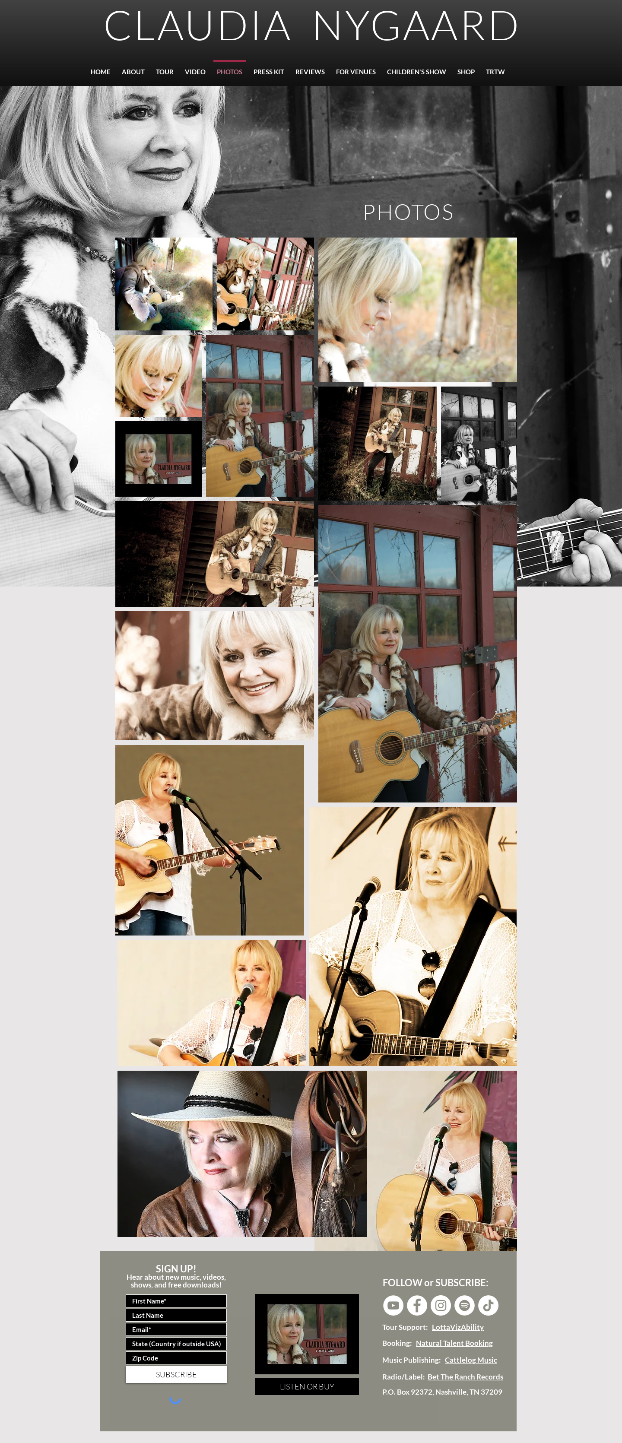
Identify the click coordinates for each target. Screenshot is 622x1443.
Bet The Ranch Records (465, 1376)
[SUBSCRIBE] (176, 1374)
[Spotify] (464, 1305)
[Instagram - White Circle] (441, 1305)
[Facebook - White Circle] (417, 1305)
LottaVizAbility (458, 1327)
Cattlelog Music (471, 1359)
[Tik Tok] (488, 1305)
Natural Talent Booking (454, 1343)
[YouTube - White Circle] (393, 1305)
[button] (310, 68)
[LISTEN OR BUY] (307, 1386)
